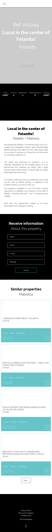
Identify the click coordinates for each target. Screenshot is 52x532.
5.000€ (9, 427)
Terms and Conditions (26, 513)
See (26, 480)
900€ (8, 338)
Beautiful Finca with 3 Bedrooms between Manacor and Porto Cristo (23, 454)
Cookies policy (26, 516)
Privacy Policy (26, 510)
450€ (8, 382)
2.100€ (9, 471)
